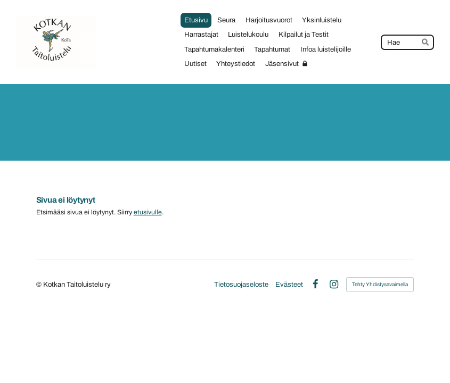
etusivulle (148, 212)
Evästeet (289, 284)
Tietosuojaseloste (241, 284)
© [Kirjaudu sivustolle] (39, 284)
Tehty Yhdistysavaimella (380, 284)
